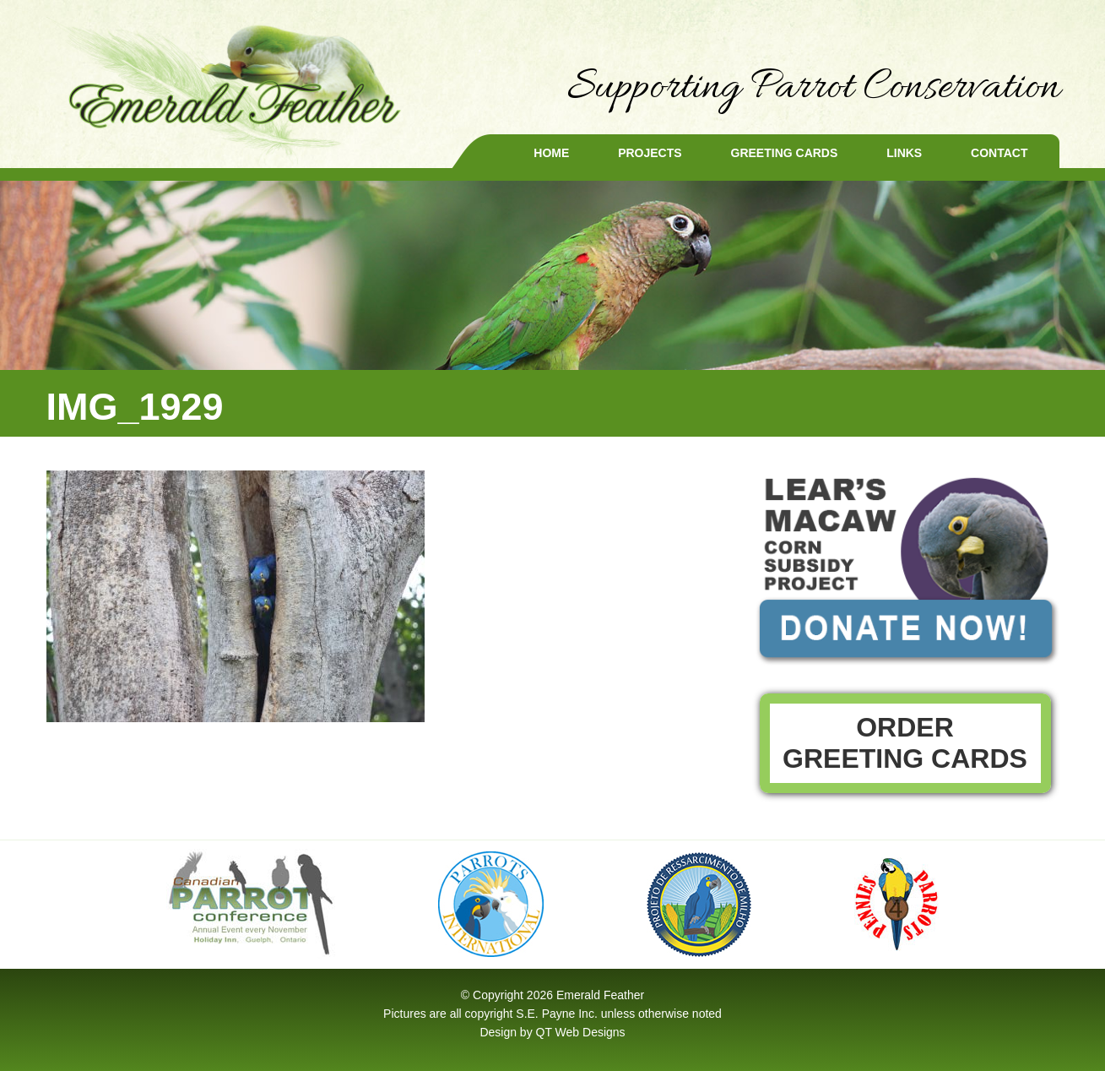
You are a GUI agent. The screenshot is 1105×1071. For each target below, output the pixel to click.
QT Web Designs (581, 1032)
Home (551, 153)
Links (904, 153)
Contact (999, 153)
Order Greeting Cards (905, 743)
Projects (649, 153)
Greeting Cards (784, 153)
